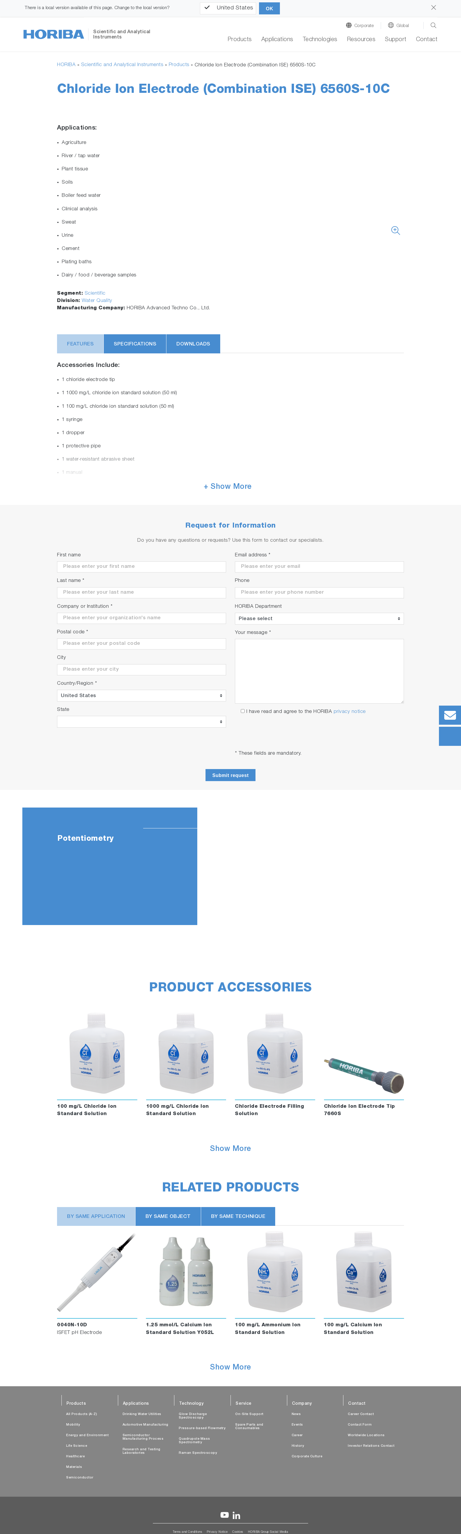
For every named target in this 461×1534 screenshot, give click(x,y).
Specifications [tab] (135, 344)
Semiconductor (79, 1477)
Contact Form (360, 1424)
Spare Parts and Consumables (249, 1426)
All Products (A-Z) (81, 1414)
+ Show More (228, 487)
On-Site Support (249, 1414)
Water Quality (97, 300)
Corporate (364, 26)
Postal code (72, 632)
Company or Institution (85, 606)
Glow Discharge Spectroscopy (193, 1416)
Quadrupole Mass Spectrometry (194, 1440)
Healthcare (75, 1456)
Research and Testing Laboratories (142, 1451)
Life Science (76, 1446)
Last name (71, 580)
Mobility (73, 1424)
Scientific (95, 293)
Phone (242, 580)
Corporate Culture (307, 1456)
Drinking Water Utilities (142, 1414)
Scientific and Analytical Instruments (122, 65)
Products (179, 65)
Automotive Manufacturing (145, 1424)
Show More (230, 1149)
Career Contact (361, 1414)
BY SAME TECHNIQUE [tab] (238, 1216)
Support (396, 40)
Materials (74, 1467)
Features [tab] (80, 344)
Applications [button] (277, 40)
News (296, 1414)
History (298, 1446)
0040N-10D (72, 1325)
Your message (253, 632)
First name (69, 555)
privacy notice (350, 711)
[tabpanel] (230, 866)
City (61, 657)
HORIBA (66, 65)
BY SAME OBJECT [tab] (168, 1216)
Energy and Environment (87, 1435)
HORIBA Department (258, 606)
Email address (253, 555)
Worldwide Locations (366, 1435)
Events (297, 1424)
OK (269, 8)
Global (402, 26)
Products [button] (240, 40)
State (63, 709)
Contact (427, 40)
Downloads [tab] (193, 344)
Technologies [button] (320, 40)
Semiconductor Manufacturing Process (143, 1437)
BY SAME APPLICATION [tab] (96, 1216)
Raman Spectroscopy (198, 1453)
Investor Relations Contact (371, 1446)
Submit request (230, 775)
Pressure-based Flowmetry (202, 1428)
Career (297, 1435)
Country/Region (77, 683)
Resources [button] (361, 40)
